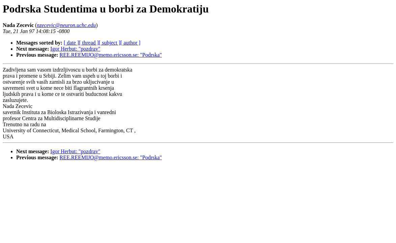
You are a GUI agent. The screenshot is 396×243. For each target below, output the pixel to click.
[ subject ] (109, 43)
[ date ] (71, 43)
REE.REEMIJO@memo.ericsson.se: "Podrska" (111, 55)
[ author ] (130, 43)
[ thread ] (89, 43)
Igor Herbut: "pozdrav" (75, 49)
